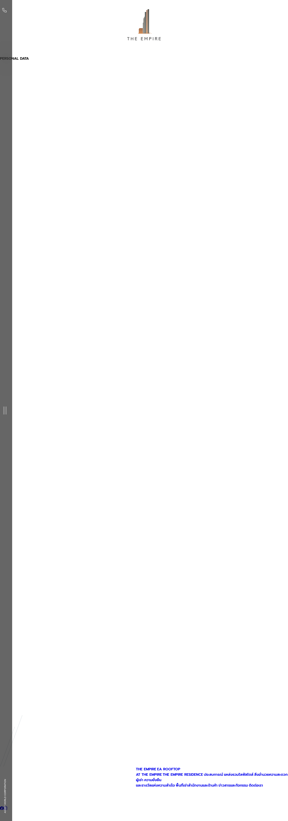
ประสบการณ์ (213, 774)
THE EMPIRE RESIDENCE (183, 774)
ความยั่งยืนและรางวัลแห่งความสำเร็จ (155, 782)
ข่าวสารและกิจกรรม (233, 785)
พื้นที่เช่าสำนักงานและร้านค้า (197, 785)
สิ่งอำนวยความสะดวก (271, 774)
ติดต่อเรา (256, 785)
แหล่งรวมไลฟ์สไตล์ (238, 774)
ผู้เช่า (139, 780)
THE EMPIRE (146, 769)
